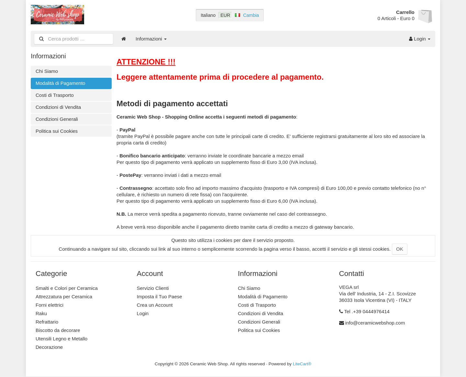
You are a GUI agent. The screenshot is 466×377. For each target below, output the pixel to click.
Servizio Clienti (153, 288)
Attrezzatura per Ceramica (64, 296)
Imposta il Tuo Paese (159, 296)
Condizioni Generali (57, 119)
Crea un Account (155, 305)
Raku (41, 313)
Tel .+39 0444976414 (367, 311)
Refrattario (47, 322)
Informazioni (151, 38)
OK (399, 249)
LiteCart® (302, 363)
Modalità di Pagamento (60, 83)
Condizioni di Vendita (58, 107)
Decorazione (49, 347)
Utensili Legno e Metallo (61, 338)
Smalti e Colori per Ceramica (67, 288)
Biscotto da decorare (58, 330)
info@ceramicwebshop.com (375, 323)
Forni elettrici (49, 305)
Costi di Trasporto (55, 95)
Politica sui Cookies (57, 131)
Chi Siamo (47, 71)
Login (419, 38)
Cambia (251, 15)
